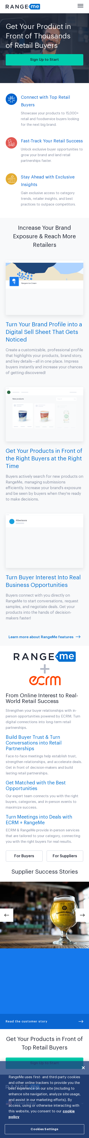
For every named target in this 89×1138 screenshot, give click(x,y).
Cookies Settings (44, 1129)
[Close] (83, 1068)
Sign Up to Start (44, 59)
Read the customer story (44, 1021)
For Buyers (24, 856)
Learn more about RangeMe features (44, 637)
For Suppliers (65, 856)
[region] (44, 1099)
